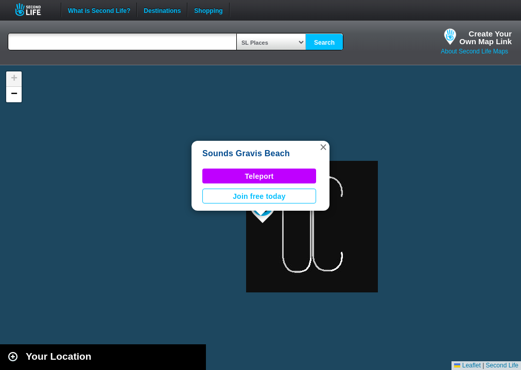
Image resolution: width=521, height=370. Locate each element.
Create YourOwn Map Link (485, 37)
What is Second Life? (99, 9)
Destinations (162, 9)
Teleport (259, 176)
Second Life (33, 9)
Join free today (259, 196)
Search (324, 42)
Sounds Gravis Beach (246, 153)
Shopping (208, 9)
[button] (323, 147)
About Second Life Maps (474, 51)
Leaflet (467, 365)
